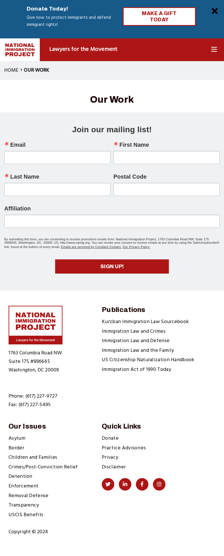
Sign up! (112, 266)
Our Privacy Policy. (136, 247)
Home (11, 70)
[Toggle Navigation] (214, 50)
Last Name (24, 176)
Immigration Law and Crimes (133, 331)
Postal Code (130, 176)
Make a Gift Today (159, 16)
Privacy (110, 457)
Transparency (24, 505)
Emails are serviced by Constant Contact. (91, 247)
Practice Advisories (124, 448)
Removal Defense (29, 496)
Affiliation (17, 208)
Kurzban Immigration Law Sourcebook (145, 322)
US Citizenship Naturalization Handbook (148, 360)
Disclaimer (114, 467)
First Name (134, 145)
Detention (20, 476)
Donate (110, 438)
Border (16, 448)
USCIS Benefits (26, 515)
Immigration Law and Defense (135, 341)
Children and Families (33, 457)
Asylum (17, 438)
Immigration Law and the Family (138, 350)
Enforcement (23, 486)
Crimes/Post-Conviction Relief (43, 467)
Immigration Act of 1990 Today (136, 369)
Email (18, 145)
